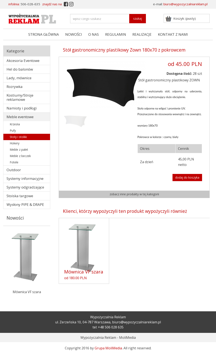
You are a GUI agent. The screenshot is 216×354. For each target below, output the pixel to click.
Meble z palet (19, 150)
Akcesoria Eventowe (23, 60)
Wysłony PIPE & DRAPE (25, 204)
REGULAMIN (115, 34)
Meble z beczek (20, 156)
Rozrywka (15, 86)
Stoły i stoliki (18, 137)
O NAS (93, 34)
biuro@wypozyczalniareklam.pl (185, 4)
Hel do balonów (20, 69)
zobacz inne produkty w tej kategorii (134, 194)
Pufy (13, 130)
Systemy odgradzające (25, 187)
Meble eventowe (20, 116)
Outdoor (14, 169)
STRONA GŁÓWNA (43, 34)
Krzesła (15, 124)
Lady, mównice (19, 77)
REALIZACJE (142, 34)
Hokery (14, 143)
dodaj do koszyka (187, 177)
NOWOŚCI (73, 34)
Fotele (14, 162)
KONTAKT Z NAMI (173, 34)
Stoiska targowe (20, 195)
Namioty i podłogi (22, 108)
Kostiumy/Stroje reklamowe (20, 97)
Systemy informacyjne (25, 178)
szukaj (137, 18)
